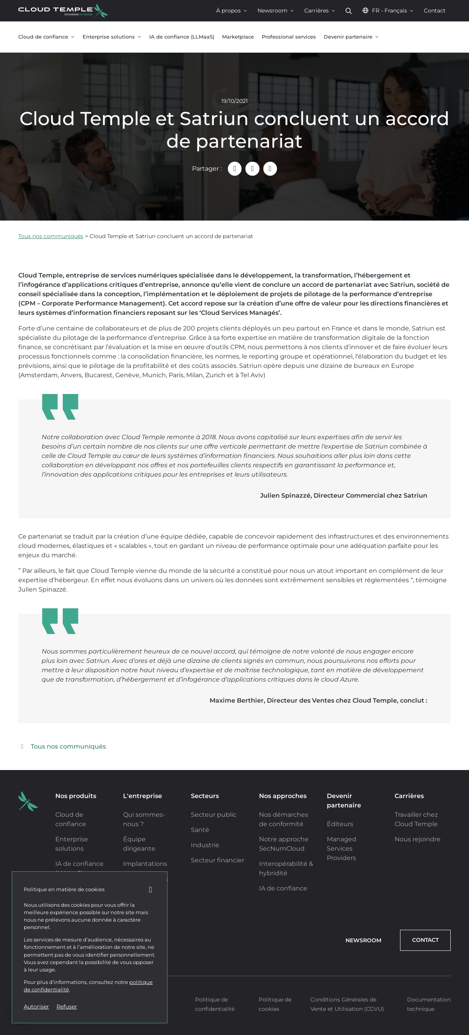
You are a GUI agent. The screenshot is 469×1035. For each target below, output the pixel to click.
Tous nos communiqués (50, 236)
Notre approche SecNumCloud (284, 843)
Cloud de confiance (46, 37)
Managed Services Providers (341, 848)
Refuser (66, 1006)
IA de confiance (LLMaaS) (181, 37)
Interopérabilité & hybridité (286, 868)
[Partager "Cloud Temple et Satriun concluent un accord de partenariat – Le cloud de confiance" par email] (235, 168)
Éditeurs (340, 824)
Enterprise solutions (112, 37)
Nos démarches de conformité (283, 819)
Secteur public (213, 814)
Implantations (145, 863)
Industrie (205, 845)
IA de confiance (283, 888)
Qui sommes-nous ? (144, 819)
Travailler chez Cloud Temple (416, 819)
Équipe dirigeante (139, 843)
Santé (200, 830)
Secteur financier (217, 860)
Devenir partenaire (351, 37)
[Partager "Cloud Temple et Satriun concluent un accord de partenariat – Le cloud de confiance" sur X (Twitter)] (270, 168)
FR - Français (388, 10)
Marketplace (238, 37)
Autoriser (36, 1006)
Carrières (319, 10)
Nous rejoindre (418, 839)
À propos (231, 10)
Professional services (289, 37)
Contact (435, 10)
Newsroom (275, 10)
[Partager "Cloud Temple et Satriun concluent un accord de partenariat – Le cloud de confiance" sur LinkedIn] (252, 168)
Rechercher (348, 10)
